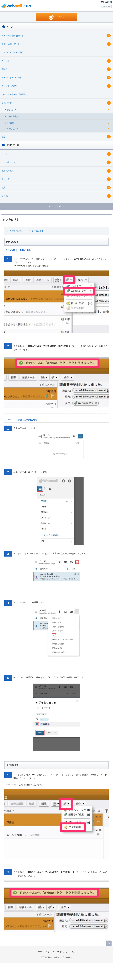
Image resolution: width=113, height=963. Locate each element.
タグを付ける (16, 231)
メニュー (104, 6)
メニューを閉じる (56, 206)
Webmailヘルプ (44, 952)
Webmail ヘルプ (16, 6)
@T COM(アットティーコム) (64, 952)
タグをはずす (37, 231)
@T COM (106, 2)
